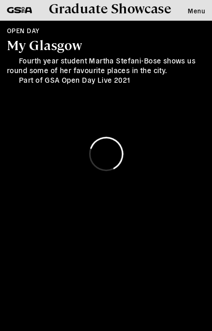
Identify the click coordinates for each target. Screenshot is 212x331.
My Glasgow (44, 44)
